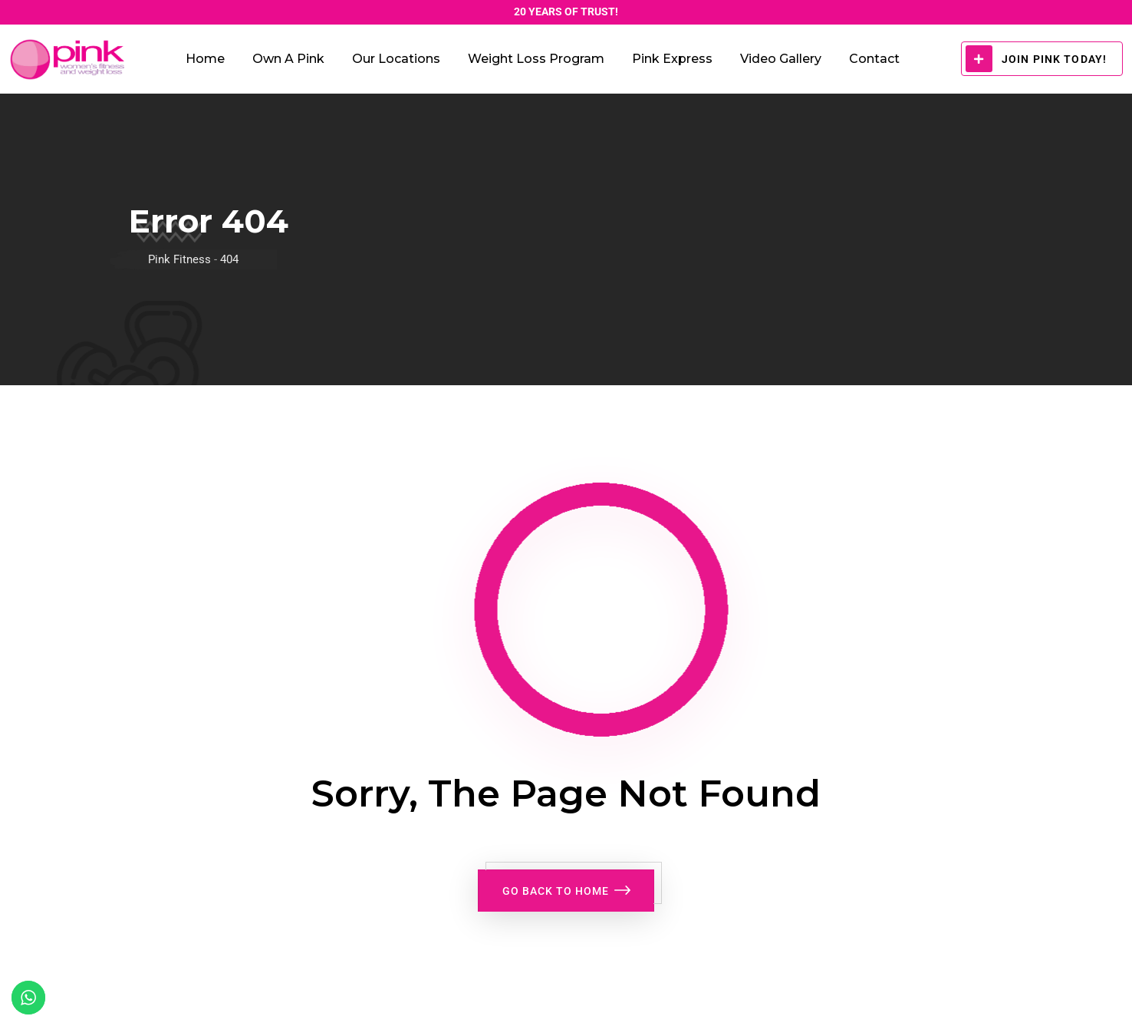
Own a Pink (288, 58)
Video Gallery (780, 58)
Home (205, 58)
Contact (874, 58)
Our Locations (396, 58)
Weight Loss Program (536, 58)
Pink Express (672, 58)
